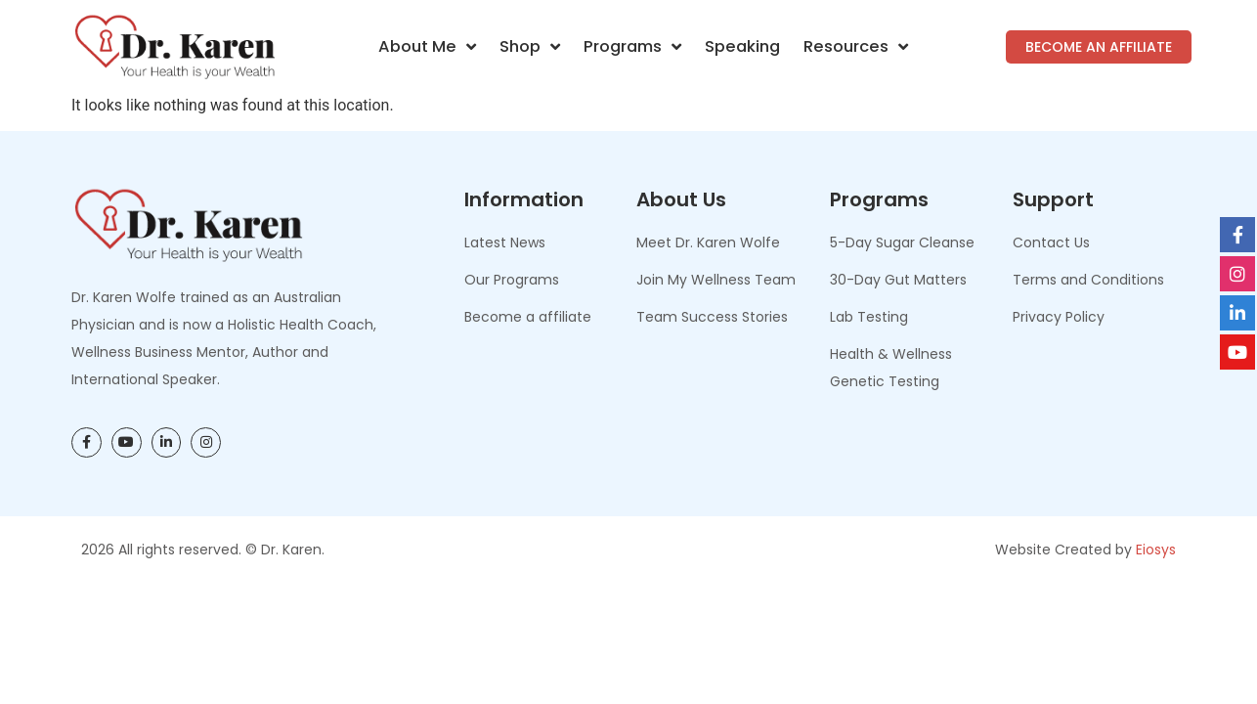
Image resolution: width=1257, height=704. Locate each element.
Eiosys (1156, 549)
